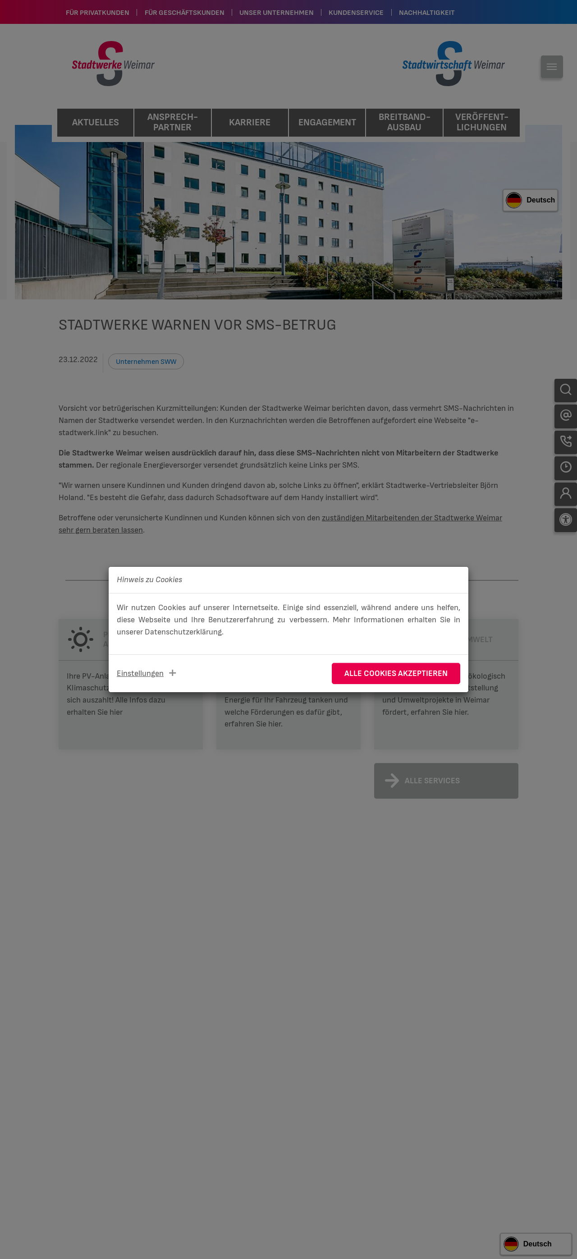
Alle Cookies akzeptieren (396, 673)
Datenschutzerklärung (183, 632)
